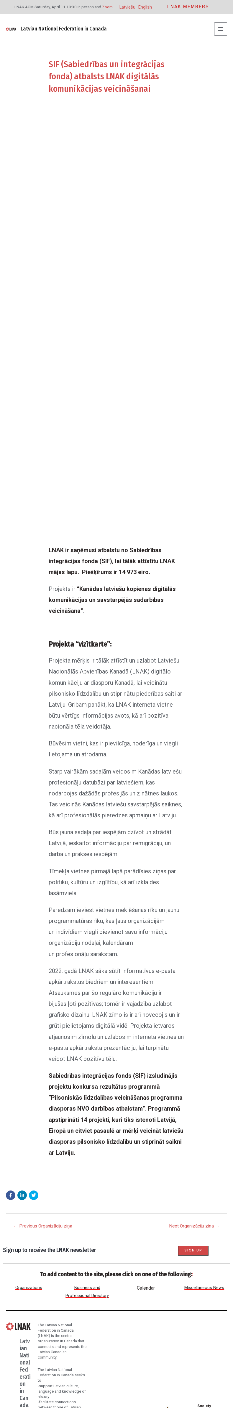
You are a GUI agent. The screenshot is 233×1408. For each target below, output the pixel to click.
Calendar (146, 1051)
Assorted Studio (178, 1384)
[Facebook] (36, 1376)
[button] (10, 863)
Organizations (28, 1050)
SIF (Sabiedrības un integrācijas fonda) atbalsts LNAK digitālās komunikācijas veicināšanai (111, 76)
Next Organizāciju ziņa (194, 894)
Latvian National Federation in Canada (63, 28)
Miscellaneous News (204, 1050)
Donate (52, 1329)
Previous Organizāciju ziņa (42, 894)
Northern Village (160, 1392)
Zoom (107, 6)
